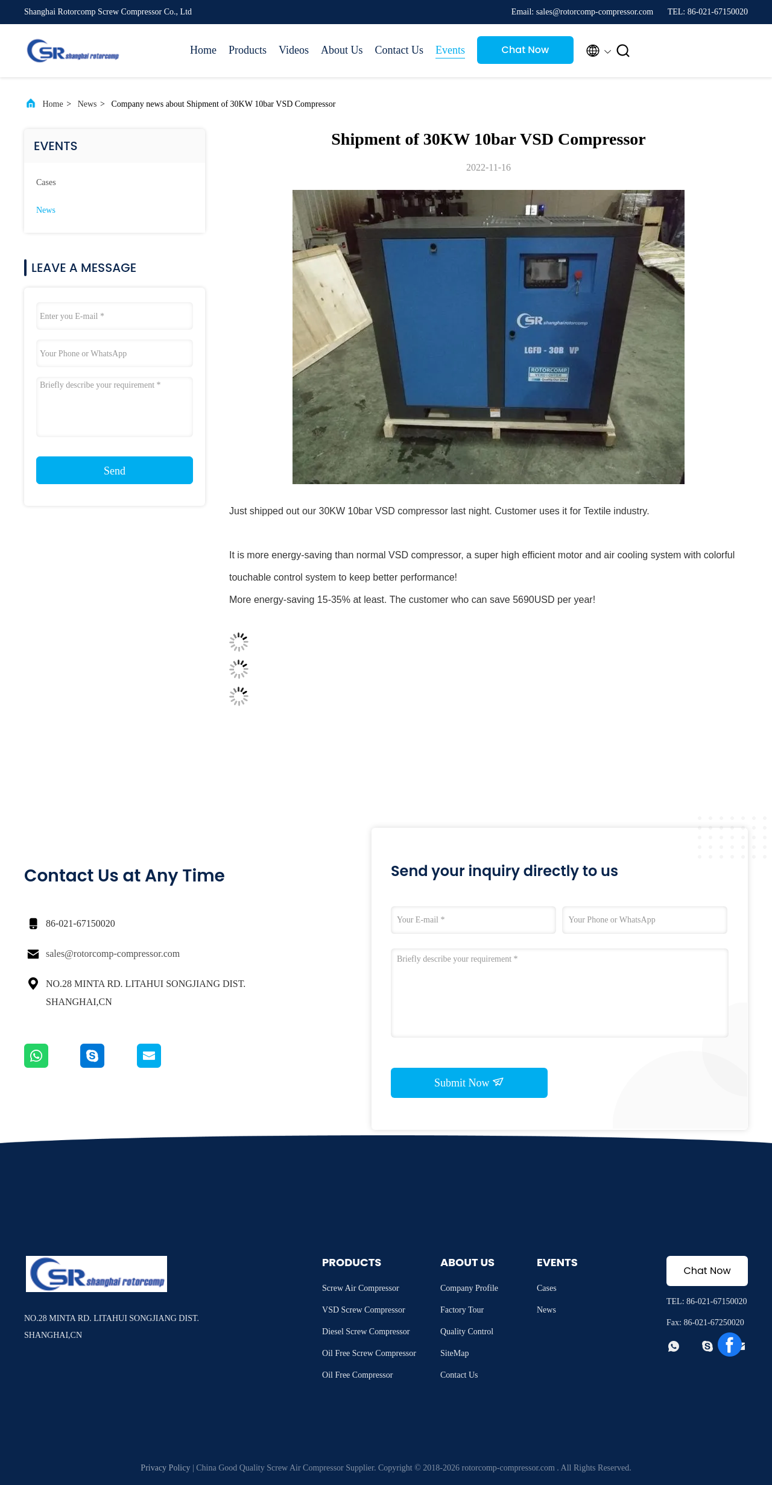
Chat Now (525, 50)
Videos (294, 50)
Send (114, 471)
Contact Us (399, 50)
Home (203, 50)
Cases (46, 182)
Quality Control (466, 1331)
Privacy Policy (165, 1467)
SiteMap (454, 1353)
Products (248, 50)
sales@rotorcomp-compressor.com (113, 953)
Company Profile (469, 1288)
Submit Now (469, 1082)
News (87, 104)
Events (450, 50)
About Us (342, 50)
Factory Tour (462, 1309)
